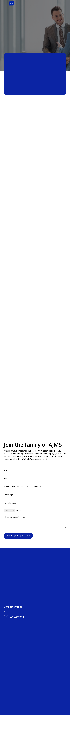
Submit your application (18, 606)
